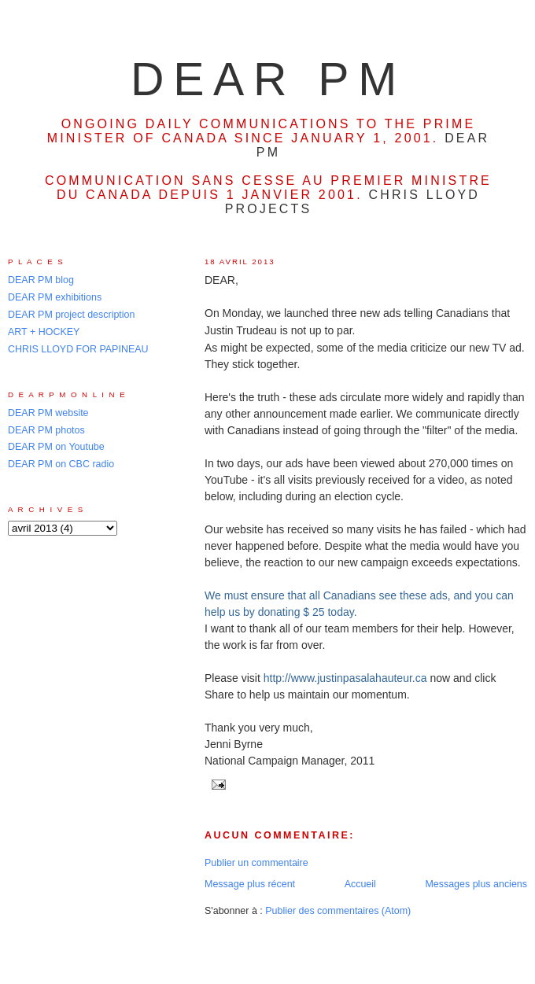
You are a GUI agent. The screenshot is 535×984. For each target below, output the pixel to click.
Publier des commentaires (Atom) (338, 910)
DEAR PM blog (41, 280)
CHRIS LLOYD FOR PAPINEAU (78, 349)
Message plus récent (250, 884)
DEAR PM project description (71, 314)
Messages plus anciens (476, 884)
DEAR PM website (48, 412)
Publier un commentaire (256, 862)
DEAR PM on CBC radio (61, 464)
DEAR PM (268, 79)
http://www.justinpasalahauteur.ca (345, 678)
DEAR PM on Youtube (56, 446)
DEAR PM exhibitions (54, 297)
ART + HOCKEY (43, 331)
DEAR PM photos (46, 430)
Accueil (360, 884)
